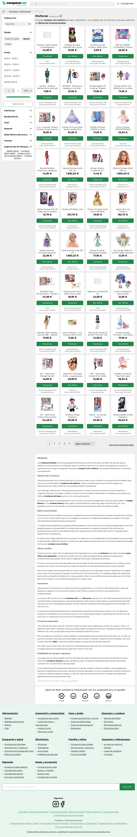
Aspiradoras (43, 747)
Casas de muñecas (112, 751)
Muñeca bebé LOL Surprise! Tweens (97, 87)
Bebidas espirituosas (14, 721)
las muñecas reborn (13, 155)
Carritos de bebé (78, 754)
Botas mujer (43, 774)
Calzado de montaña (47, 777)
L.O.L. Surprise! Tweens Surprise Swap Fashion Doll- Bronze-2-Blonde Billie (47, 128)
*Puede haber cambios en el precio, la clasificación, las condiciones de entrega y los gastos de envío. (68, 832)
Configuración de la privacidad (69, 815)
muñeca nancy (24, 153)
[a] (26, 91)
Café (7, 728)
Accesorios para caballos (16, 767)
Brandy (8, 725)
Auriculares (43, 751)
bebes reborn (13, 151)
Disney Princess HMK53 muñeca (97, 128)
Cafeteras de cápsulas (48, 754)
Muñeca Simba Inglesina (72, 416)
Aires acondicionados (81, 721)
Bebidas (8, 718)
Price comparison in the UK (69, 827)
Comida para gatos (13, 770)
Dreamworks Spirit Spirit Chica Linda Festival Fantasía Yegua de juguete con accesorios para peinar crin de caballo (72, 292)
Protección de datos (39, 812)
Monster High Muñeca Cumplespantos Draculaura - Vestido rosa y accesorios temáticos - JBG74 (47, 46)
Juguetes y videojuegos (20, 11)
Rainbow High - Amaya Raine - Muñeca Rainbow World (47, 292)
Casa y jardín (75, 713)
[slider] (5, 96)
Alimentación (10, 713)
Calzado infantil (78, 751)
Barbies (107, 747)
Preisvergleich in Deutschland (113, 823)
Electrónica (42, 739)
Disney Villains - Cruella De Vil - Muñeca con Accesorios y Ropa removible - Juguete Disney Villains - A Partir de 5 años (97, 169)
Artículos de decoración (82, 725)
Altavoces (42, 744)
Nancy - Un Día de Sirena (97, 416)
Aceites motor (44, 728)
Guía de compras (111, 812)
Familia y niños (77, 739)
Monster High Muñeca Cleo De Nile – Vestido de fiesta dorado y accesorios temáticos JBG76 (47, 334)
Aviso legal (23, 812)
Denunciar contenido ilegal (121, 445)
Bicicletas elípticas (112, 725)
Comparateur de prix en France (54, 823)
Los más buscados (59, 812)
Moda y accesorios (46, 762)
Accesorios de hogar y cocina (84, 718)
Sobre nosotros (94, 812)
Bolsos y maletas (46, 770)
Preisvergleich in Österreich (84, 823)
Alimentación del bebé (15, 744)
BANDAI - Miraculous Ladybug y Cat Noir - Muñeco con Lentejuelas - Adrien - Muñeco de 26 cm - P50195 (72, 87)
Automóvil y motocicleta (49, 713)
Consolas (108, 754)
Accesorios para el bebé (82, 744)
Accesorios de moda (47, 767)
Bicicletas (108, 721)
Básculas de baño (13, 754)
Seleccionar (18, 104)
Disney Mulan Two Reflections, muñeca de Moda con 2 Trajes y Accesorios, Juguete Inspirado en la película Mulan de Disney (123, 87)
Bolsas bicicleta (111, 728)
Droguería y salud (12, 739)
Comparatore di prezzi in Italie (24, 823)
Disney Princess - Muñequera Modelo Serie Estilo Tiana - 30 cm (98, 251)
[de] (9, 91)
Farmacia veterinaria (14, 777)
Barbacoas (76, 728)
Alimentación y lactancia (16, 747)
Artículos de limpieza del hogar (19, 751)
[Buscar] (32, 4)
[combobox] (74, 4)
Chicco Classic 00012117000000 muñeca (122, 128)
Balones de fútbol (112, 718)
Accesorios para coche (48, 718)
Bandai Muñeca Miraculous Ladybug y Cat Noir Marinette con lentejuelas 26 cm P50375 (47, 169)
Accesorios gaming (113, 744)
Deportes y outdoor (113, 713)
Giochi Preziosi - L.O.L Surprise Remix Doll (72, 334)
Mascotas (7, 762)
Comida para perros (14, 774)
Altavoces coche (45, 731)
